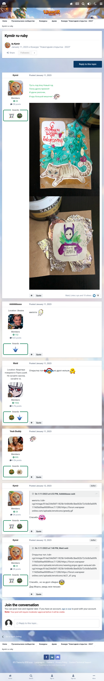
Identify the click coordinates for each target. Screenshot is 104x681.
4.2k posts (16, 460)
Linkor (73, 296)
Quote (38, 296)
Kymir (18, 44)
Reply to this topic (87, 64)
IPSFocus (28, 666)
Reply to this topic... (28, 627)
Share (11, 53)
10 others (88, 296)
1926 (15, 403)
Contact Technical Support (80, 666)
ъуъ (78, 296)
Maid (68, 296)
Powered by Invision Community (52, 669)
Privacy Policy (61, 666)
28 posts (16, 104)
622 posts (15, 338)
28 (15, 101)
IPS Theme (17, 666)
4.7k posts (16, 406)
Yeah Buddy (15, 431)
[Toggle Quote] (33, 494)
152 (16, 335)
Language (39, 666)
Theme (50, 666)
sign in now (68, 609)
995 (16, 457)
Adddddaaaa (16, 304)
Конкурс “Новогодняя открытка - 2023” (52, 47)
